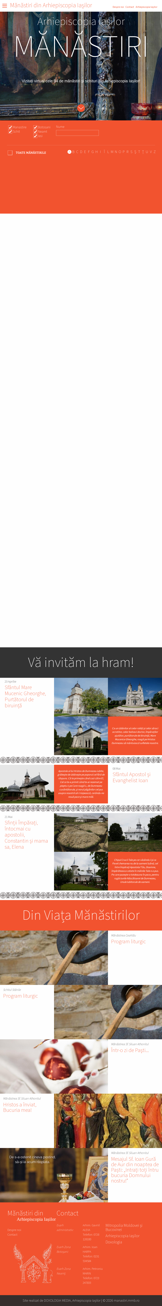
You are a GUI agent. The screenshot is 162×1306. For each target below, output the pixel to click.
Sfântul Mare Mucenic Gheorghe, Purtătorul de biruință (25, 696)
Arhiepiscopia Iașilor (146, 7)
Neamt (42, 131)
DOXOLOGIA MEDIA (57, 1300)
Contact (129, 7)
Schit (16, 131)
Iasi (40, 136)
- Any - (27, 152)
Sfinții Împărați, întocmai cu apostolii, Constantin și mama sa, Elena (26, 835)
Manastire (19, 127)
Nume (60, 126)
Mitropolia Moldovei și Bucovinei (123, 1228)
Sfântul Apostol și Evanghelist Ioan (132, 777)
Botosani (44, 127)
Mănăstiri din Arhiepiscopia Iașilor (51, 5)
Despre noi (118, 7)
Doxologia (113, 1242)
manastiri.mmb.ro (126, 1300)
